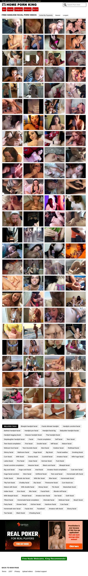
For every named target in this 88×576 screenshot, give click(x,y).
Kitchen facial (36, 504)
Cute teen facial (76, 470)
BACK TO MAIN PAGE (10, 568)
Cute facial (64, 504)
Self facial (58, 439)
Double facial (41, 444)
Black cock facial (49, 465)
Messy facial (43, 487)
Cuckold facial (47, 457)
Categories (18, 9)
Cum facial (8, 457)
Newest (57, 15)
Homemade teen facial (12, 509)
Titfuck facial (8, 500)
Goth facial (70, 496)
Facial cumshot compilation (14, 465)
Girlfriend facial (41, 474)
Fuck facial (60, 461)
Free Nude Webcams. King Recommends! (44, 558)
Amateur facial (62, 457)
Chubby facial (24, 483)
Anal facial (39, 470)
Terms (4, 571)
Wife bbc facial (39, 478)
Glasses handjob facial (33, 435)
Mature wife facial (10, 487)
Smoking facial (77, 452)
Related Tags (10, 426)
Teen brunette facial (30, 448)
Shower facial (21, 504)
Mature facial (66, 444)
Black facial (20, 513)
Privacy (17, 571)
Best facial (45, 448)
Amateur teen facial (43, 496)
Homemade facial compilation (28, 500)
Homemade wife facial (75, 474)
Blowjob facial (64, 465)
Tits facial (55, 487)
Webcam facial (64, 500)
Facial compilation (44, 439)
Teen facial (71, 439)
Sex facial (57, 496)
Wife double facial (27, 487)
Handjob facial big (49, 431)
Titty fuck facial (9, 483)
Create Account (31, 1)
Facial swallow (62, 452)
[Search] (74, 5)
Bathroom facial (23, 452)
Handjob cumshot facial (71, 426)
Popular (10, 9)
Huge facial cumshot (11, 474)
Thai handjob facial (53, 435)
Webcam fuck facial (11, 448)
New (4, 9)
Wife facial (20, 457)
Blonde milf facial (60, 491)
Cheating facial (34, 513)
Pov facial (20, 461)
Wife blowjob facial (11, 496)
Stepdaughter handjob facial (14, 439)
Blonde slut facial (23, 478)
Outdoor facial (58, 448)
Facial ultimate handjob (50, 426)
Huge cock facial (25, 470)
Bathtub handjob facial (12, 431)
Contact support (41, 571)
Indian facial (8, 491)
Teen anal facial (56, 474)
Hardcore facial (50, 504)
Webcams (27, 9)
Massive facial (33, 465)
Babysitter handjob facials (69, 431)
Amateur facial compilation (57, 470)
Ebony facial (71, 509)
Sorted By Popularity (46, 15)
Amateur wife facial (56, 509)
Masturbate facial (69, 487)
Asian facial (33, 461)
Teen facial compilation (12, 444)
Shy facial (37, 483)
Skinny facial (8, 452)
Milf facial (54, 444)
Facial (31, 439)
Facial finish (45, 491)
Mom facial (27, 474)
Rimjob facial (26, 496)
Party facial (8, 504)
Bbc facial (32, 491)
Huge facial (37, 452)
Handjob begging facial (12, 435)
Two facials (8, 513)
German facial (46, 461)
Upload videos (27, 571)
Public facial (8, 478)
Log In (39, 1)
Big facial (49, 452)
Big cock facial (9, 470)
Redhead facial (73, 448)
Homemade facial (67, 478)
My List (35, 9)
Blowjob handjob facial (29, 426)
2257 (10, 571)
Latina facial (8, 461)
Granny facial (33, 457)
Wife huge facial (77, 457)
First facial (29, 444)
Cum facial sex (67, 483)
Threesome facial (51, 483)
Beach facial (78, 500)
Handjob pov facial (31, 431)
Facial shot (29, 509)
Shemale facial (48, 500)
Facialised (41, 509)
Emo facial (21, 491)
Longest (65, 15)
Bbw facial (53, 478)
